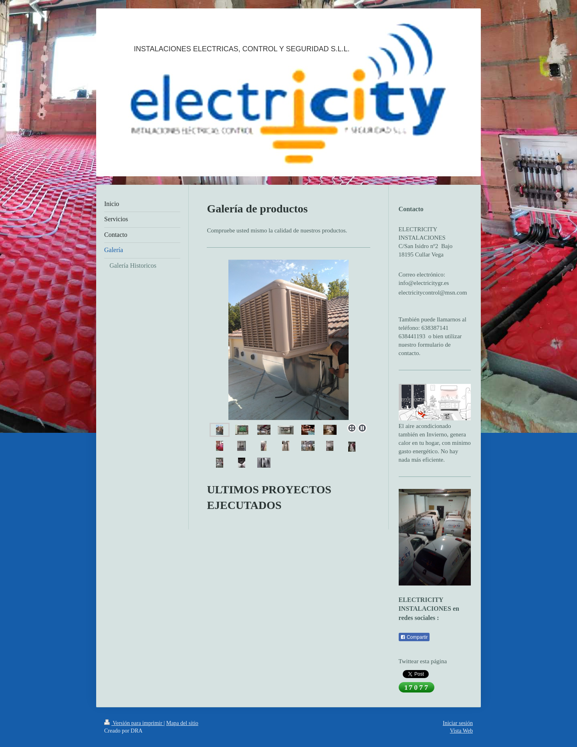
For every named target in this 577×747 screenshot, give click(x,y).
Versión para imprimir (133, 723)
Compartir (414, 637)
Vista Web (461, 731)
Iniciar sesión (458, 723)
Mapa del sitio (182, 723)
